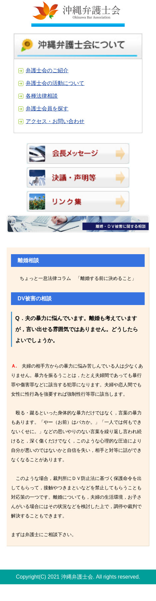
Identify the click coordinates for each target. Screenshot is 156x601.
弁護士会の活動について (55, 83)
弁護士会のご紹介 (47, 70)
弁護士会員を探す (47, 108)
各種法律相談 (42, 96)
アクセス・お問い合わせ (55, 121)
